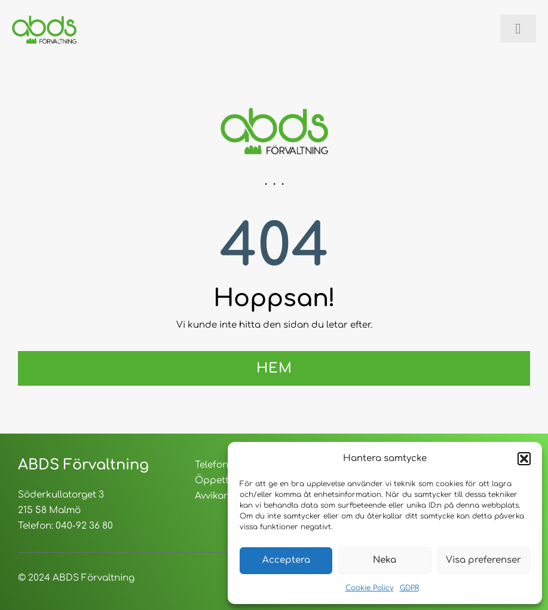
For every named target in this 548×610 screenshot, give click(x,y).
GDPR (409, 588)
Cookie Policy (369, 588)
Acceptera (286, 560)
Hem (274, 368)
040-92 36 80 (84, 526)
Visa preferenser (483, 560)
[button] (524, 459)
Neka (384, 560)
